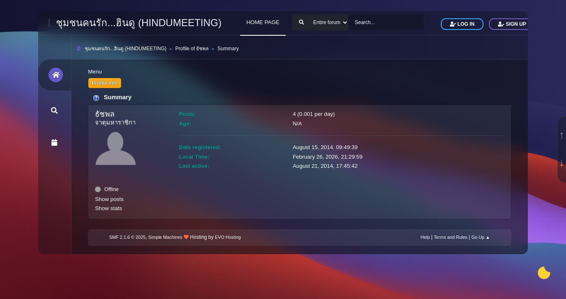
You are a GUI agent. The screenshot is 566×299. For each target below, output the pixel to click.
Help (425, 237)
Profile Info (105, 83)
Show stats (108, 208)
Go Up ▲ (480, 237)
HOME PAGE (262, 22)
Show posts (109, 199)
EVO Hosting (227, 237)
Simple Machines (165, 237)
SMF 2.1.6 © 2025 (127, 237)
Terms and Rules (450, 237)
